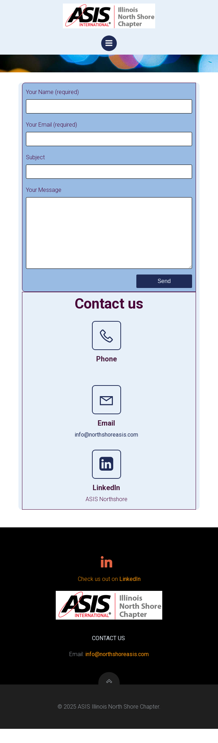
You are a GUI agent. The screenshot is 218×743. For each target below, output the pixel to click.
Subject (109, 166)
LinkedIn (130, 593)
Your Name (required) (109, 101)
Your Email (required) (109, 133)
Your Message (109, 235)
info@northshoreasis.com (106, 448)
